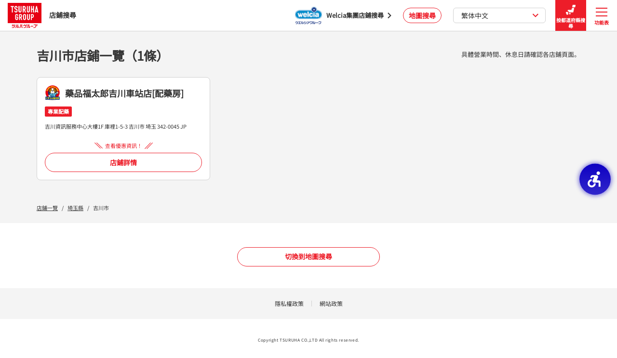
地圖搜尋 (422, 15)
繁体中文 (500, 15)
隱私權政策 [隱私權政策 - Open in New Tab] (289, 303)
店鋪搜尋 (42, 15)
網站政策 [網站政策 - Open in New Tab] (331, 303)
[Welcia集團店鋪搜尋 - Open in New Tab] (343, 15)
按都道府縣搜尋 (570, 15)
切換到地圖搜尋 (308, 256)
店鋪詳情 (123, 162)
